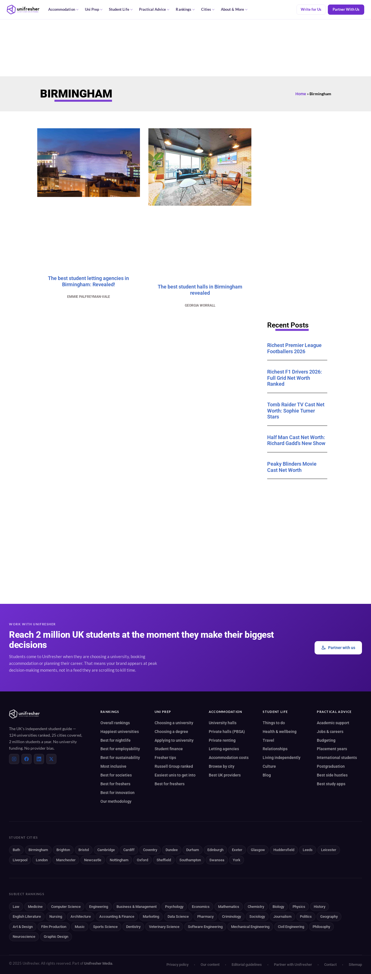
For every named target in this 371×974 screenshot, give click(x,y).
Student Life (121, 9)
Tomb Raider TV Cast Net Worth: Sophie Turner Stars (295, 411)
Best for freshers (115, 784)
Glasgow (258, 850)
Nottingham (119, 860)
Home (300, 94)
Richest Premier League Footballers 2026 (294, 348)
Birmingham (38, 850)
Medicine (35, 906)
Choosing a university (174, 723)
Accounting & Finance (116, 916)
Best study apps (331, 784)
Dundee (172, 850)
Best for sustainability (120, 757)
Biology (278, 906)
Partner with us (338, 647)
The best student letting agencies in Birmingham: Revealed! (88, 281)
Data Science (178, 916)
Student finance (169, 749)
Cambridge (106, 850)
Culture (269, 766)
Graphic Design (56, 936)
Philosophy (321, 927)
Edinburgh (215, 850)
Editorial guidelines (247, 964)
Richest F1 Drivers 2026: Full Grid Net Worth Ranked (294, 378)
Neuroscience (24, 936)
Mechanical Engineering (250, 927)
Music (80, 927)
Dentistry (133, 927)
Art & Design (23, 927)
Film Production (53, 927)
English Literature (27, 916)
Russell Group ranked (174, 766)
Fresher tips (165, 757)
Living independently (281, 757)
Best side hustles (332, 775)
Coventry (150, 850)
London (42, 860)
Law (16, 906)
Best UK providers (225, 775)
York (236, 860)
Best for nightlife (115, 740)
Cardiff (129, 850)
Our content (210, 964)
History (319, 906)
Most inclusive (113, 766)
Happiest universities (119, 731)
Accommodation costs (229, 757)
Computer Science (66, 906)
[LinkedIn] (39, 759)
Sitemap (355, 964)
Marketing (151, 916)
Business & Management (137, 906)
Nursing (55, 916)
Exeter (237, 850)
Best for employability (120, 749)
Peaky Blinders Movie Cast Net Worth (292, 467)
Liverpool (20, 860)
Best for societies (116, 775)
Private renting (222, 740)
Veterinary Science (164, 927)
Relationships (275, 749)
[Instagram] (14, 759)
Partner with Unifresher (293, 964)
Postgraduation (331, 766)
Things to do (274, 723)
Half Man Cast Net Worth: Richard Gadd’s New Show (296, 440)
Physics (299, 906)
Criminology (231, 916)
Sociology (257, 916)
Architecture (81, 916)
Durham (192, 850)
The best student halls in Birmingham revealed (200, 290)
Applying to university (174, 740)
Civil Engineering (291, 927)
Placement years (332, 749)
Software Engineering (205, 927)
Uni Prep (94, 9)
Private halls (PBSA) (227, 731)
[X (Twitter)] (51, 759)
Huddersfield (283, 850)
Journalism (282, 916)
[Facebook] (26, 759)
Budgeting (326, 740)
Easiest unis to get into (175, 775)
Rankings (185, 9)
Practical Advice (154, 9)
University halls (222, 723)
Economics (201, 906)
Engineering (98, 906)
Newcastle (92, 860)
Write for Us (311, 9)
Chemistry (256, 906)
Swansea (216, 860)
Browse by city (221, 766)
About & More (234, 9)
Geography (329, 916)
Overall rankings (115, 723)
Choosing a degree (171, 731)
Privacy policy (177, 964)
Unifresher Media (98, 963)
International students (337, 757)
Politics (306, 916)
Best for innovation (117, 792)
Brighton (63, 850)
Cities (208, 9)
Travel (268, 740)
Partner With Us (346, 9)
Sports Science (105, 927)
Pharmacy (205, 916)
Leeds (308, 850)
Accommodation (63, 9)
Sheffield (164, 860)
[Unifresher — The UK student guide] (23, 9)
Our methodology (115, 801)
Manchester (66, 860)
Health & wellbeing (280, 731)
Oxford (142, 860)
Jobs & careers (330, 731)
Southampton (190, 860)
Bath (16, 850)
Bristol (83, 850)
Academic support (333, 723)
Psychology (174, 906)
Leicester (328, 850)
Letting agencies (224, 749)
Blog (267, 775)
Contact (330, 964)
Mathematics (228, 906)
